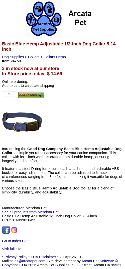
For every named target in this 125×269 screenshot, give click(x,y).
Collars (34, 57)
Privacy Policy (16, 257)
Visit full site (11, 249)
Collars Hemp (55, 57)
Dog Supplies (13, 57)
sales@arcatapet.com (27, 261)
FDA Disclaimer (43, 257)
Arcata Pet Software (97, 261)
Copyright (10, 265)
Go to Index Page (16, 241)
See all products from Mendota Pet (30, 212)
